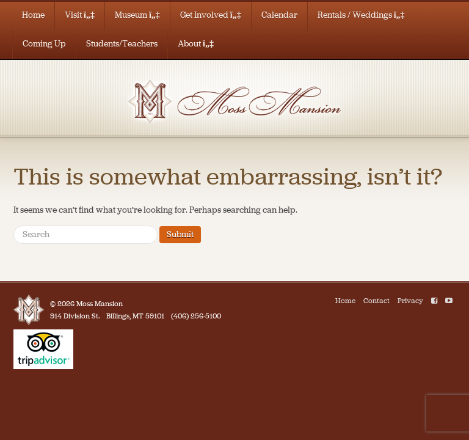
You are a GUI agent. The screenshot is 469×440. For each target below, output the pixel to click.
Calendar (279, 15)
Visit (80, 15)
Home (33, 15)
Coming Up (44, 44)
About (196, 44)
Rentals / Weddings (361, 15)
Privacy (410, 301)
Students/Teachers (122, 44)
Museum (137, 15)
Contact (376, 301)
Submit (180, 234)
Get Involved (210, 15)
